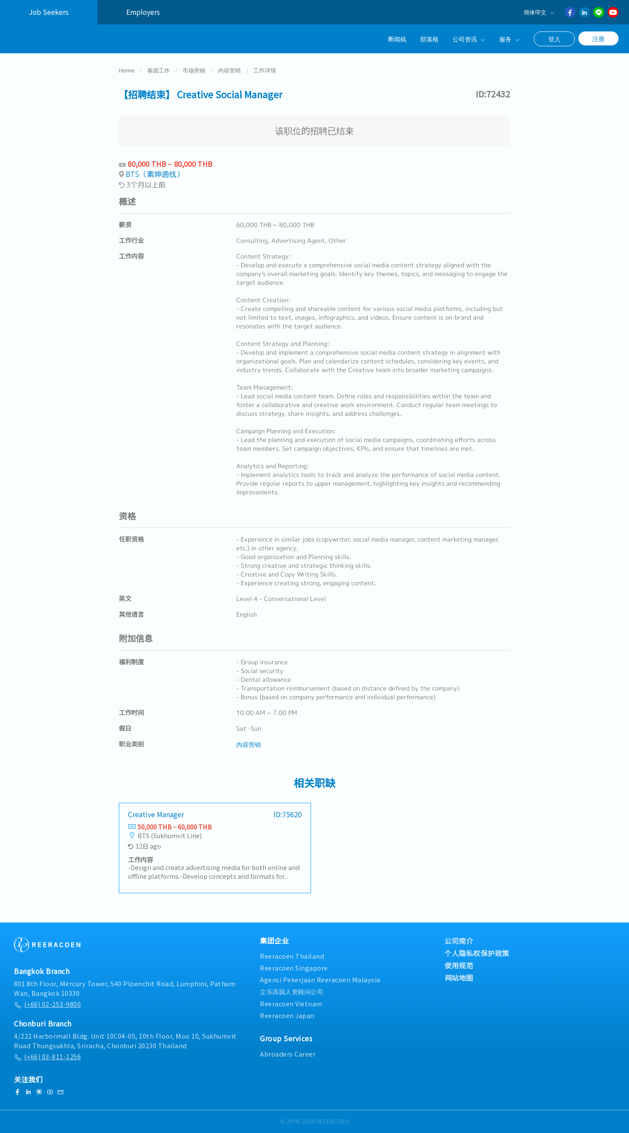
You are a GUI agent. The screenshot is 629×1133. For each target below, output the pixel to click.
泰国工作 (158, 71)
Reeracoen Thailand (292, 955)
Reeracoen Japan (287, 1015)
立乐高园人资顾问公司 (291, 991)
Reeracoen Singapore (294, 967)
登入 (554, 39)
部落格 (429, 38)
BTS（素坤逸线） (155, 175)
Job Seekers (49, 12)
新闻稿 (397, 38)
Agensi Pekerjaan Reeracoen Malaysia (320, 979)
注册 (598, 38)
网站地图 (459, 977)
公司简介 (459, 940)
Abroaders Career (287, 1053)
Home (127, 71)
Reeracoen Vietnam (291, 1003)
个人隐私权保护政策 (477, 953)
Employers (143, 12)
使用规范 (459, 965)
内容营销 (229, 71)
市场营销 (194, 71)
